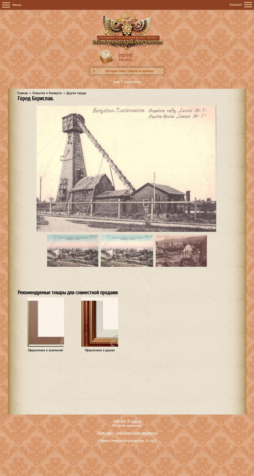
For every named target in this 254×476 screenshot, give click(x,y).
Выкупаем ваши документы (137, 433)
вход (116, 82)
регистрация (132, 82)
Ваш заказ (125, 59)
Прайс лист (105, 433)
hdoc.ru (136, 421)
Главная (22, 93)
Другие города (76, 93)
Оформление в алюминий (45, 350)
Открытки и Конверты (47, 93)
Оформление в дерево (100, 350)
